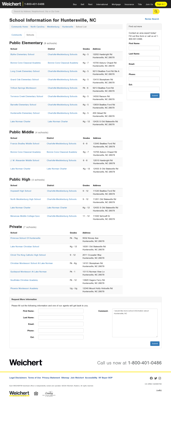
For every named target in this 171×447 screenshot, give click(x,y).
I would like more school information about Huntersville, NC (135, 323)
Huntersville (67, 26)
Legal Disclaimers (18, 377)
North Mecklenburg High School (25, 199)
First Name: (134, 43)
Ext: (131, 84)
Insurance (129, 4)
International (102, 4)
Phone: (132, 74)
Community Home (19, 26)
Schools (30, 35)
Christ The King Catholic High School (28, 255)
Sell (82, 4)
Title (140, 4)
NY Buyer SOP (105, 377)
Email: (132, 64)
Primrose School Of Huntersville (25, 238)
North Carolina (37, 26)
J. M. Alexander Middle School (24, 160)
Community (16, 35)
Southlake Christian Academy (24, 280)
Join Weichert (77, 377)
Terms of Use (34, 377)
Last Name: (134, 53)
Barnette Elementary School (23, 104)
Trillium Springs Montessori (23, 88)
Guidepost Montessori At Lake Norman (28, 271)
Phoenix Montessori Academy (24, 288)
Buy (75, 4)
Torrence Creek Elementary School (26, 96)
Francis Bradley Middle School (24, 143)
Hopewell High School (20, 191)
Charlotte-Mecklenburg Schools (62, 54)
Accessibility (91, 377)
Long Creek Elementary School (25, 71)
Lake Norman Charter (20, 121)
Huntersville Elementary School (25, 113)
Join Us (149, 4)
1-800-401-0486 (34, 4)
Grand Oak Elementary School (24, 79)
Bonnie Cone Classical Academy (25, 63)
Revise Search (152, 19)
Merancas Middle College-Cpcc (25, 216)
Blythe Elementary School (22, 54)
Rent (90, 4)
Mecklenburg (53, 26)
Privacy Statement (51, 377)
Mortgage (116, 4)
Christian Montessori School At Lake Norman (31, 263)
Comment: (103, 311)
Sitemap (65, 377)
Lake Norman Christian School (24, 246)
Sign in (161, 4)
